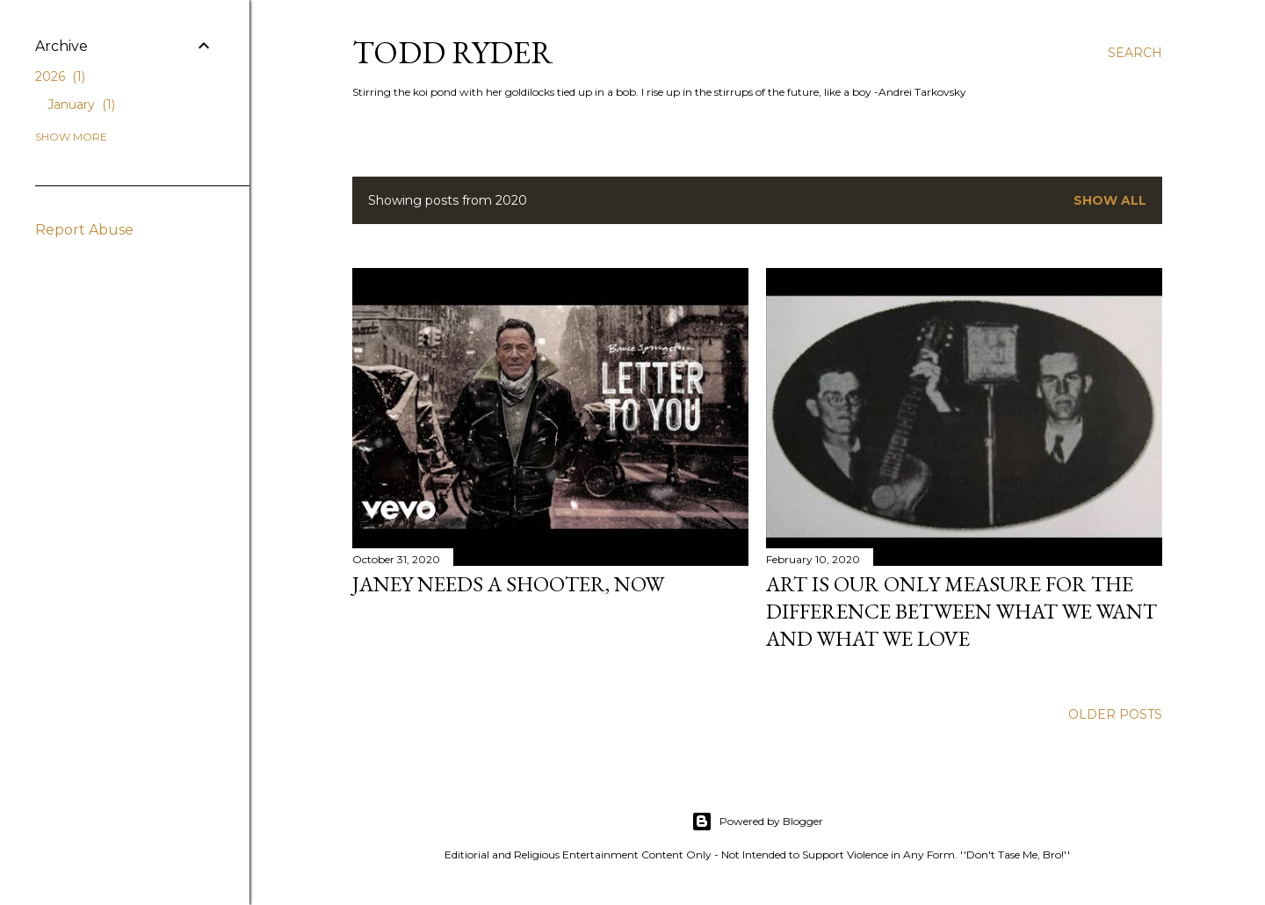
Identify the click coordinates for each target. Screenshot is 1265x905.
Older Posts (1115, 714)
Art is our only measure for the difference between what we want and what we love (961, 611)
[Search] (1135, 53)
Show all (1109, 200)
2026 (60, 76)
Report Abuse (84, 229)
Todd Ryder (452, 52)
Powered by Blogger (757, 821)
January (81, 104)
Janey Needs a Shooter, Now (508, 583)
